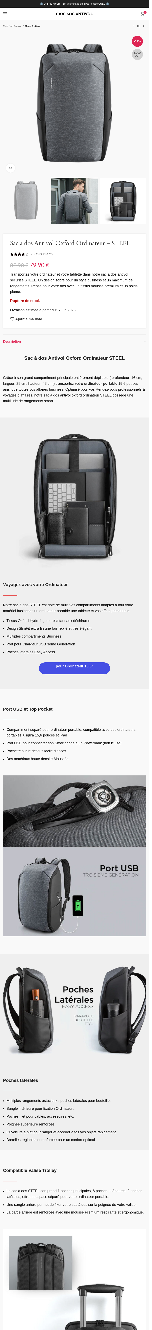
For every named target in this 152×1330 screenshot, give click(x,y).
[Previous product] (133, 26)
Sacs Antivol (32, 26)
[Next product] (143, 26)
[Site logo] (74, 14)
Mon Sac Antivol (12, 26)
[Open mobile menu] (5, 14)
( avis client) (42, 254)
